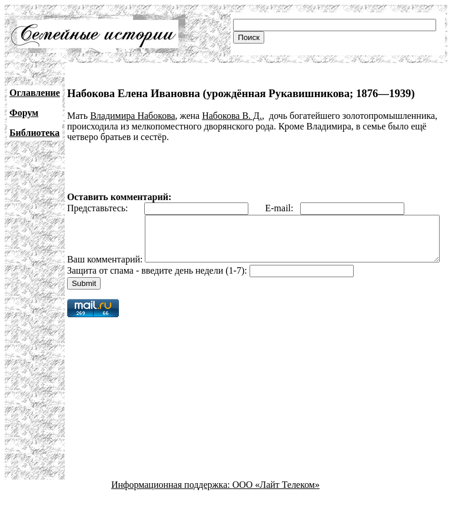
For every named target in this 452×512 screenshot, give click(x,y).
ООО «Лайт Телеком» (276, 502)
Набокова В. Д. (232, 116)
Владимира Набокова (132, 116)
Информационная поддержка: (171, 502)
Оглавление (34, 93)
